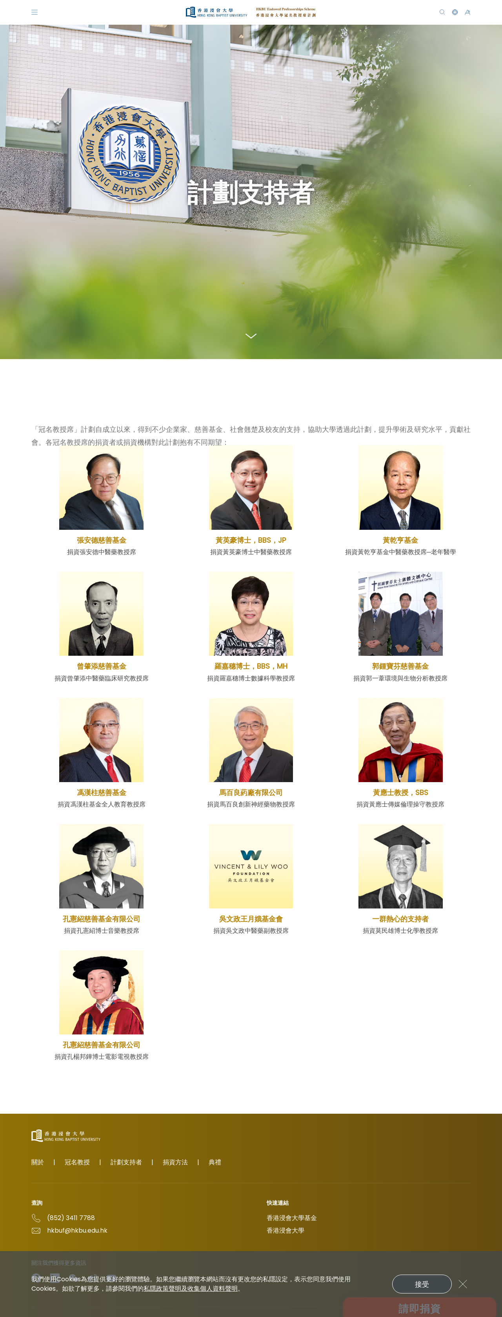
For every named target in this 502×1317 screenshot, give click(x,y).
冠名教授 (77, 1162)
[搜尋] (442, 12)
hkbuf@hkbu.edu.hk (77, 1230)
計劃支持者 (126, 1162)
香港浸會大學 (285, 1230)
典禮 (215, 1162)
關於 (37, 1162)
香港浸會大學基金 (292, 1217)
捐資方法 (175, 1162)
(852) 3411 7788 (71, 1217)
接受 (422, 1284)
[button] (455, 12)
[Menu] (34, 12)
